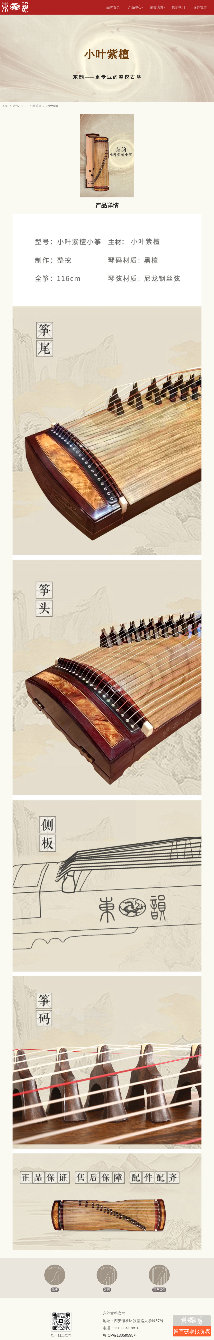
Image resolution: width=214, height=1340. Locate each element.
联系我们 (178, 7)
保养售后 (200, 7)
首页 (5, 106)
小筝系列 (35, 106)
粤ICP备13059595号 (120, 1335)
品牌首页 (113, 7)
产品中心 (136, 7)
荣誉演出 (158, 7)
